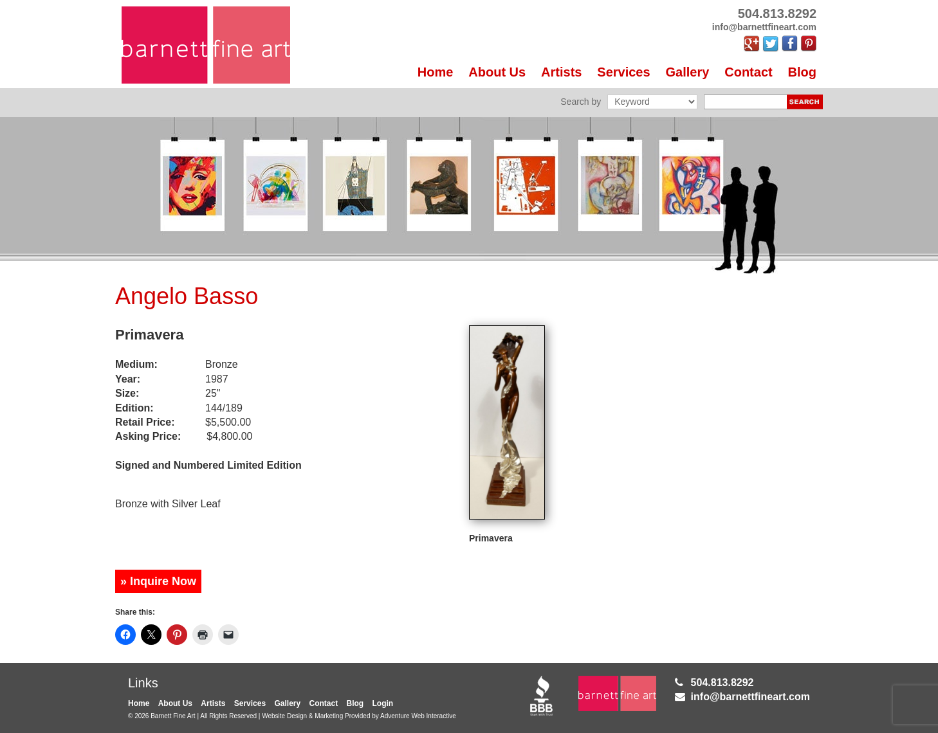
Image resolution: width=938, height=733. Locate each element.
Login (383, 703)
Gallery (688, 72)
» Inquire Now (158, 581)
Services (623, 72)
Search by (580, 101)
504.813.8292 (722, 682)
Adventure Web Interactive (418, 715)
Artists (561, 72)
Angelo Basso (186, 296)
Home (436, 72)
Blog (802, 72)
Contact (748, 72)
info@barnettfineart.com (750, 696)
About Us (497, 72)
